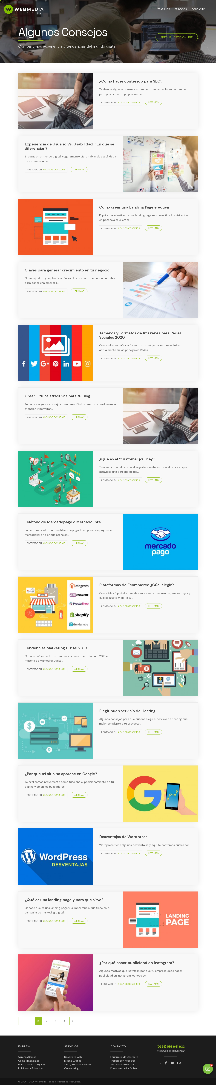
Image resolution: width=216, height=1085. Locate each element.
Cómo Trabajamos (28, 1060)
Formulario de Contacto (124, 1057)
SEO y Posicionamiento (77, 1064)
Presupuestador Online (123, 1068)
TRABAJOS (163, 9)
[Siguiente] (72, 1021)
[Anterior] (21, 1021)
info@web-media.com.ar (171, 1050)
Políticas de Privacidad (31, 1068)
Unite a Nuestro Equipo (31, 1064)
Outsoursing (71, 1068)
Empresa (24, 1046)
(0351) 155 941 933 (170, 1047)
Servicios (71, 1046)
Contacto (118, 1046)
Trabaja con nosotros (122, 1060)
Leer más (153, 102)
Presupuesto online (177, 37)
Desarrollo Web (73, 1057)
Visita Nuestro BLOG (122, 1064)
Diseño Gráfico (72, 1060)
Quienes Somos (27, 1057)
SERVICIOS (181, 9)
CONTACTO (198, 9)
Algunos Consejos (129, 102)
